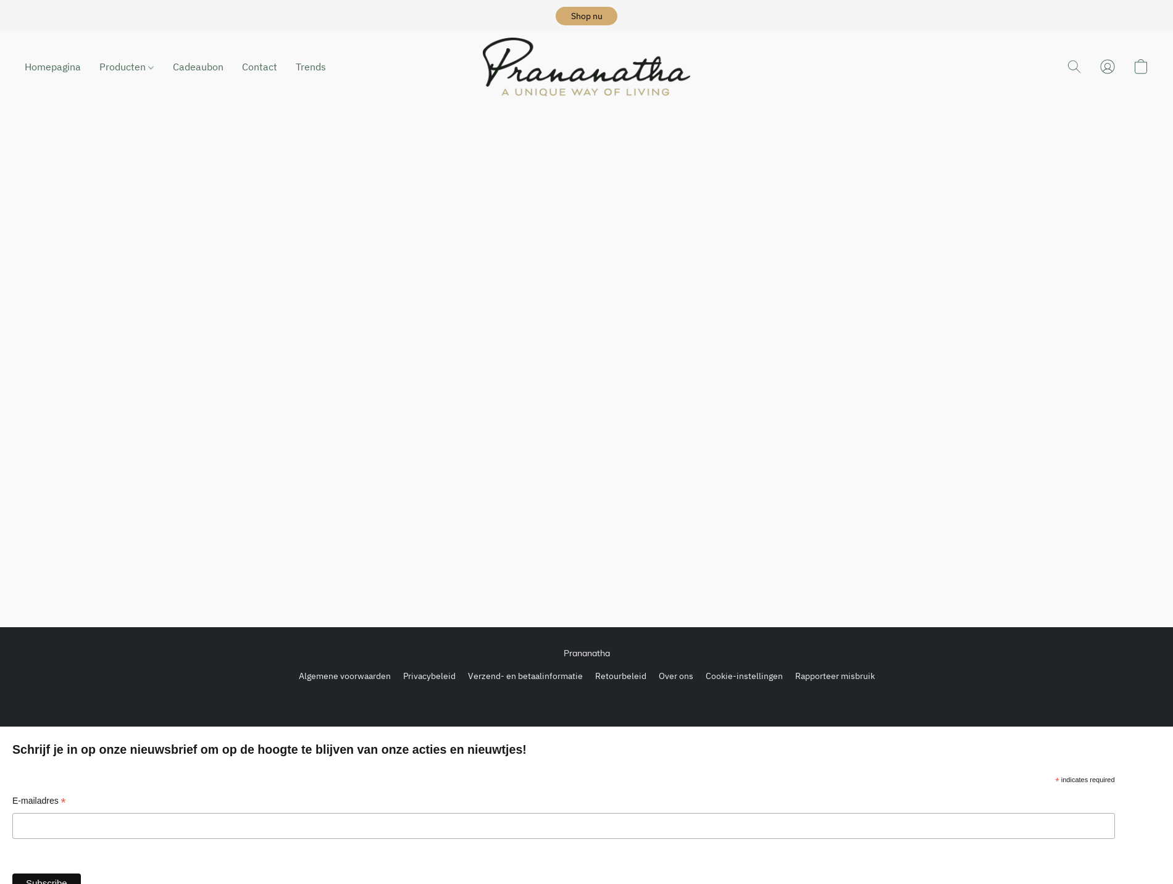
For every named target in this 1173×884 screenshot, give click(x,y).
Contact (259, 66)
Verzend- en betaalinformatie (525, 676)
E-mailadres (39, 802)
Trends (311, 66)
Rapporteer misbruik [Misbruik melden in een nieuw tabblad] (835, 676)
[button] (586, 16)
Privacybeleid (429, 676)
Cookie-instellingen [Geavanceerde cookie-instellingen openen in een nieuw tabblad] (744, 676)
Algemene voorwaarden (345, 676)
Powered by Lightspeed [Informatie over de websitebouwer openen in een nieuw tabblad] (586, 700)
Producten (126, 66)
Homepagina (53, 66)
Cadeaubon (198, 66)
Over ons (676, 676)
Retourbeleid (620, 676)
